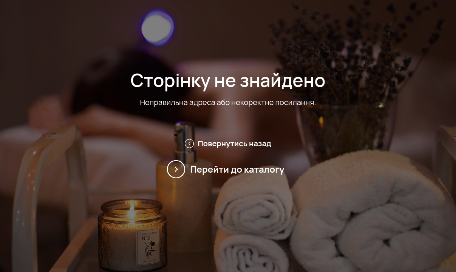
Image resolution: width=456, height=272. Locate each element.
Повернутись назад (228, 143)
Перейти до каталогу (228, 169)
